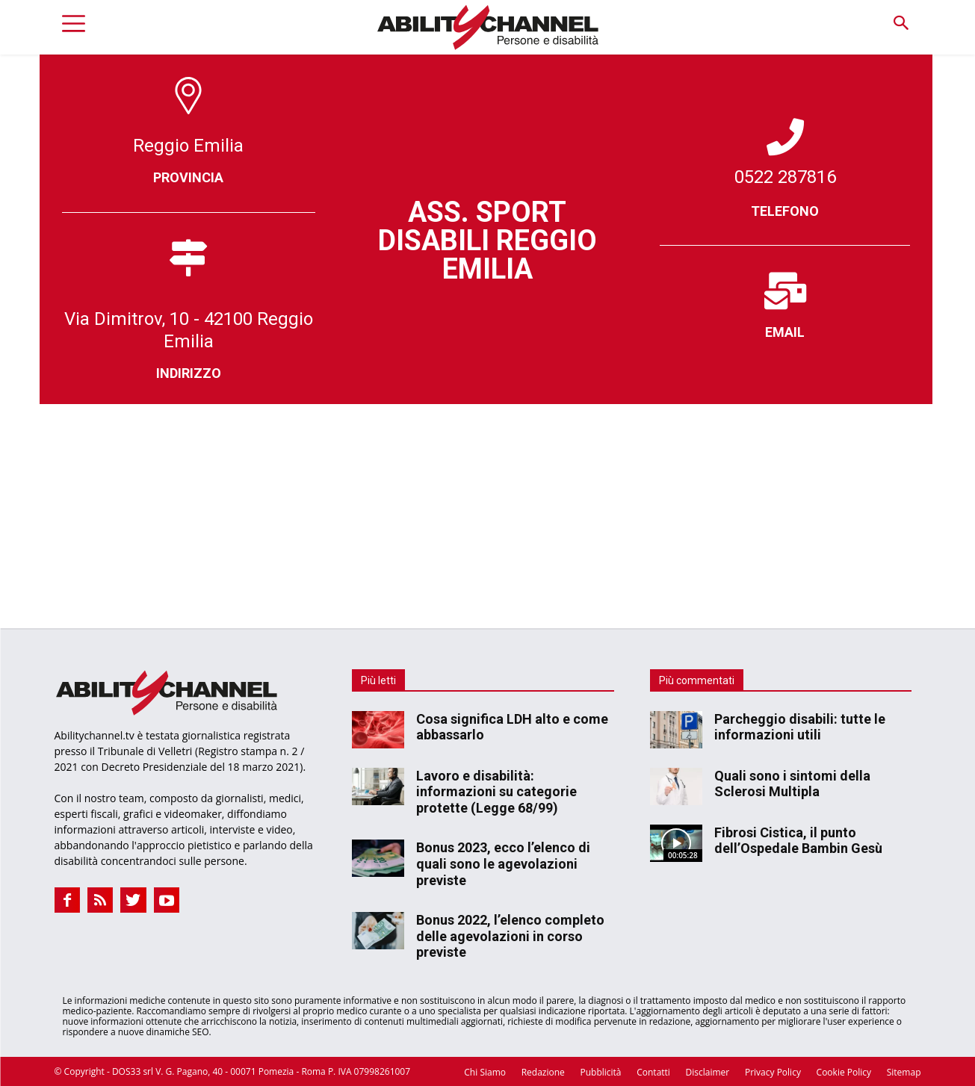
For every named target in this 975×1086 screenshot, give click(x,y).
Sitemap (904, 1072)
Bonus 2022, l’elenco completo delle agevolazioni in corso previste (510, 936)
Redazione (543, 1072)
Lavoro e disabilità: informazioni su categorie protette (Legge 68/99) (496, 792)
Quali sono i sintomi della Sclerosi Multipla (792, 784)
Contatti (653, 1072)
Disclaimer (708, 1072)
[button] (901, 23)
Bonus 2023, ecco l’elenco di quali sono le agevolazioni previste (503, 863)
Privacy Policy (773, 1072)
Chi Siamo (485, 1072)
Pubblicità (600, 1072)
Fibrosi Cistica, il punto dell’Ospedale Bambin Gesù (798, 841)
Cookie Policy (844, 1072)
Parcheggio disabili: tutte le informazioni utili (799, 727)
